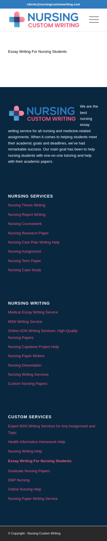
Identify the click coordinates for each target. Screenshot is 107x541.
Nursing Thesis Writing (26, 205)
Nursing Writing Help (25, 451)
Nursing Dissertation (24, 365)
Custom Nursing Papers (27, 383)
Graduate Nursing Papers (29, 471)
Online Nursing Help (24, 489)
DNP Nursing (19, 480)
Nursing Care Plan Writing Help (33, 242)
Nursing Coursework (25, 224)
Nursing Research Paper (28, 233)
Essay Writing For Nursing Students (39, 461)
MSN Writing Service (25, 321)
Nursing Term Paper (24, 261)
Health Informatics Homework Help (36, 442)
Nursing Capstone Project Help (33, 347)
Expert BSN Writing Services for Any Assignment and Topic (51, 429)
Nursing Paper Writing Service (33, 498)
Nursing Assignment (24, 251)
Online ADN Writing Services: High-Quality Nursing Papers (43, 334)
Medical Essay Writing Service (33, 312)
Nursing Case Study (24, 270)
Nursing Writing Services (28, 374)
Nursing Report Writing (26, 214)
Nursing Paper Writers (26, 356)
